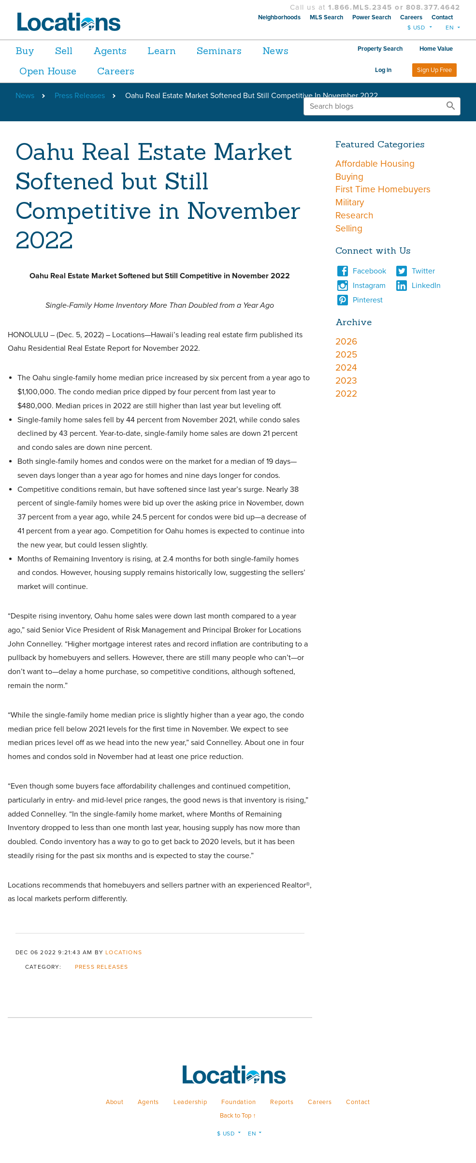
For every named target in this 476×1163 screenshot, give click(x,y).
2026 (346, 341)
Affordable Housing (375, 163)
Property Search (380, 49)
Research (354, 215)
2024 (346, 367)
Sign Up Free (434, 70)
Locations (123, 952)
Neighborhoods (279, 17)
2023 (346, 380)
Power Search (371, 17)
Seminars (240, 50)
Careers (411, 17)
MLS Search (326, 17)
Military (349, 202)
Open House (100, 71)
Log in (383, 70)
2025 (346, 354)
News (32, 71)
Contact (442, 17)
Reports (282, 1102)
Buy (24, 50)
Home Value (436, 49)
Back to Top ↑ (238, 1116)
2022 (346, 393)
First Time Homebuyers (383, 189)
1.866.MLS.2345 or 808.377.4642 (394, 7)
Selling (348, 228)
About (115, 1102)
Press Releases (80, 96)
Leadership (190, 1102)
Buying (349, 176)
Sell (69, 50)
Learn (177, 50)
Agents (120, 50)
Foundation (238, 1102)
